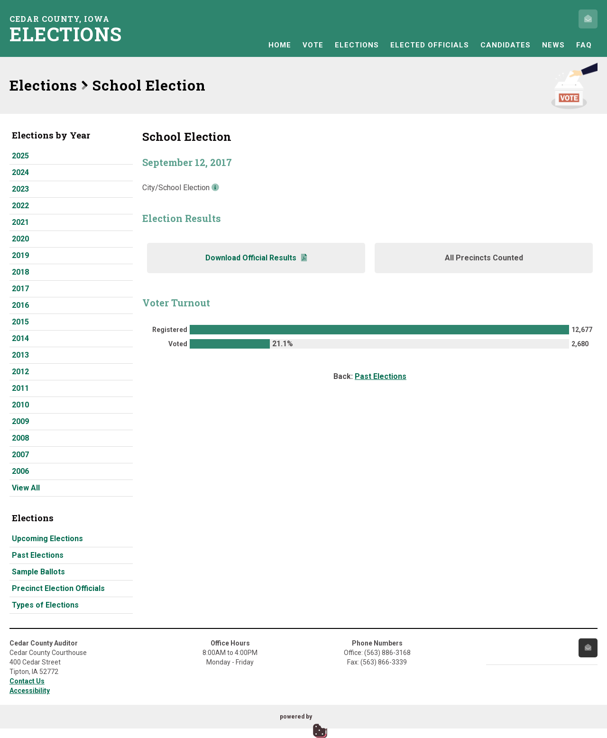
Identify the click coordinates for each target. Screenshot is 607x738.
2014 (20, 338)
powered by (296, 716)
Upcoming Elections (47, 538)
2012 (20, 371)
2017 (20, 288)
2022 (20, 205)
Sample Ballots (38, 571)
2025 (20, 155)
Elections (357, 45)
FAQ (584, 45)
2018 (20, 272)
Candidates (505, 45)
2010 (20, 404)
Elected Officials (429, 45)
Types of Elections (45, 604)
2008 (20, 438)
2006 (20, 471)
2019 (20, 255)
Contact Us (27, 681)
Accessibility (29, 690)
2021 (20, 222)
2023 (20, 189)
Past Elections (38, 555)
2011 (20, 388)
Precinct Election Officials (58, 588)
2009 (20, 421)
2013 (20, 355)
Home (279, 45)
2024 (20, 172)
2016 (20, 305)
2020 (20, 238)
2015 (20, 321)
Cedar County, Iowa (68, 29)
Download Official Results (256, 257)
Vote (313, 45)
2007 (20, 454)
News (553, 45)
